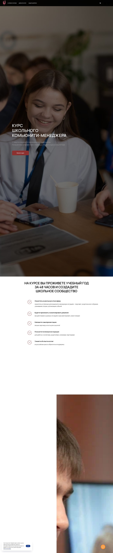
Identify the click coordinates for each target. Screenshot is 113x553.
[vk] (108, 3)
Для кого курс (22, 3)
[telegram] (105, 3)
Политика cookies (7, 548)
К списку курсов (12, 3)
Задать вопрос (33, 3)
